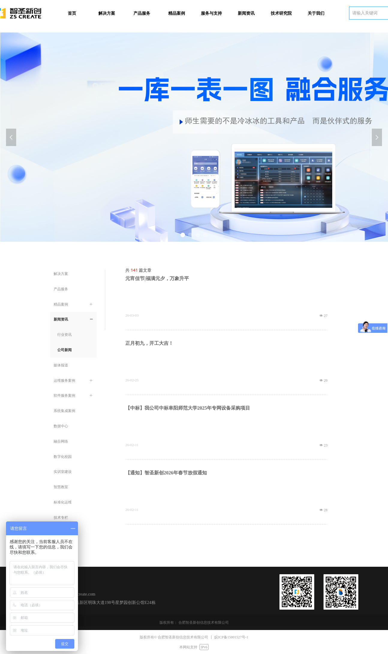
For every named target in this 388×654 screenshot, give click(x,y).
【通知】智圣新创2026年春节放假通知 (166, 472)
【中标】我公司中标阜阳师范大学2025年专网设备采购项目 (187, 408)
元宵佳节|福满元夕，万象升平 (157, 278)
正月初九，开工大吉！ (149, 343)
